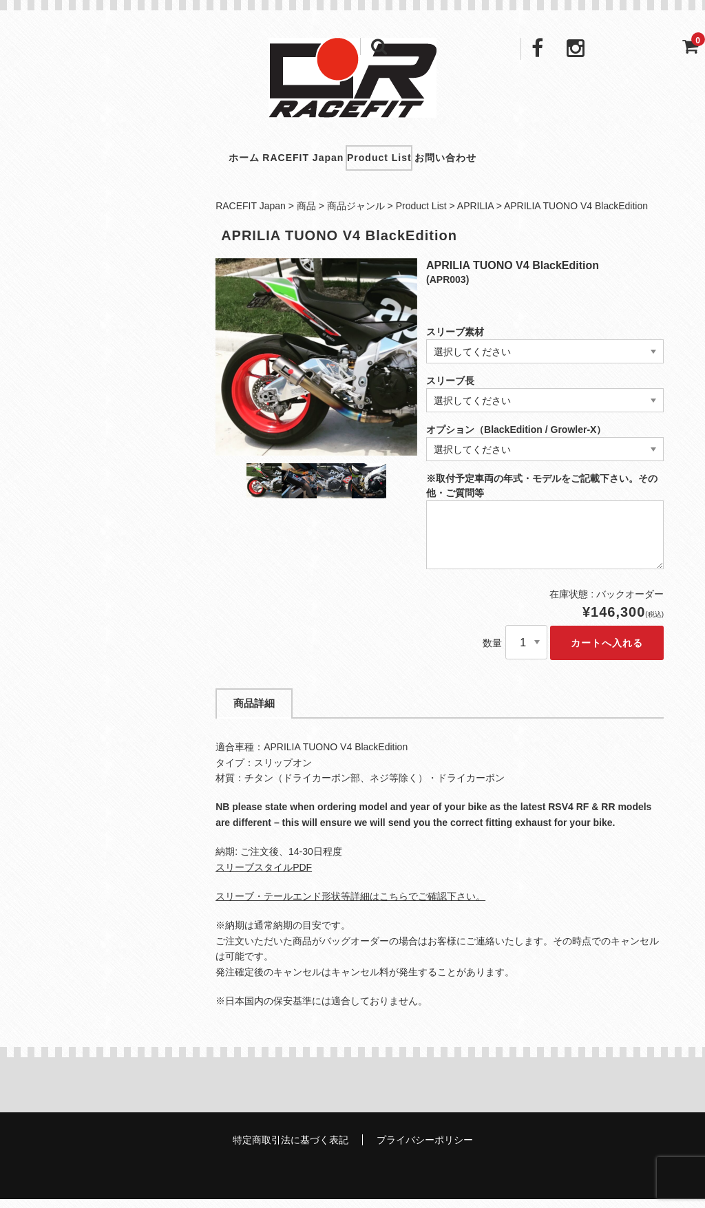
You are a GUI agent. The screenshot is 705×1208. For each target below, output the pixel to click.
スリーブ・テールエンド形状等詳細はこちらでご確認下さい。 (350, 904)
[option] (316, 366)
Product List (392, 161)
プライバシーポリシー (425, 1148)
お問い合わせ (484, 161)
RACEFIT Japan (290, 161)
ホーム (205, 161)
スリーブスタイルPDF (263, 875)
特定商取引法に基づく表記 (290, 1148)
